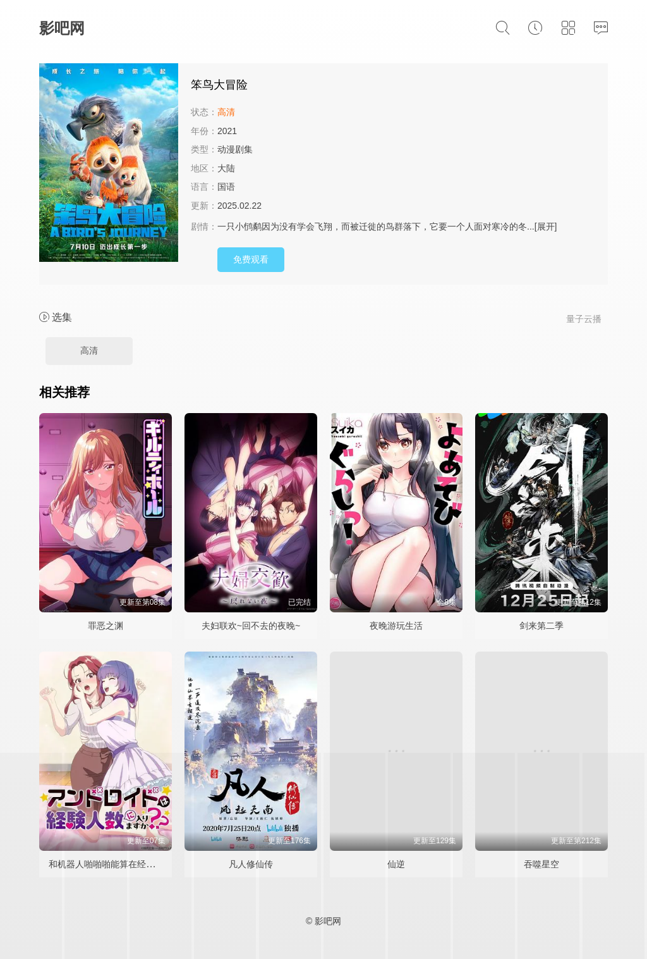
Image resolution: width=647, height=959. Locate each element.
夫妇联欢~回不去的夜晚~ (251, 626)
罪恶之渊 (105, 626)
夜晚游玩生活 (396, 626)
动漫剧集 (235, 149)
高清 (89, 350)
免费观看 (251, 259)
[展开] (546, 226)
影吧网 (62, 28)
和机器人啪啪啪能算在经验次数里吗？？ (128, 864)
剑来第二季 (541, 626)
